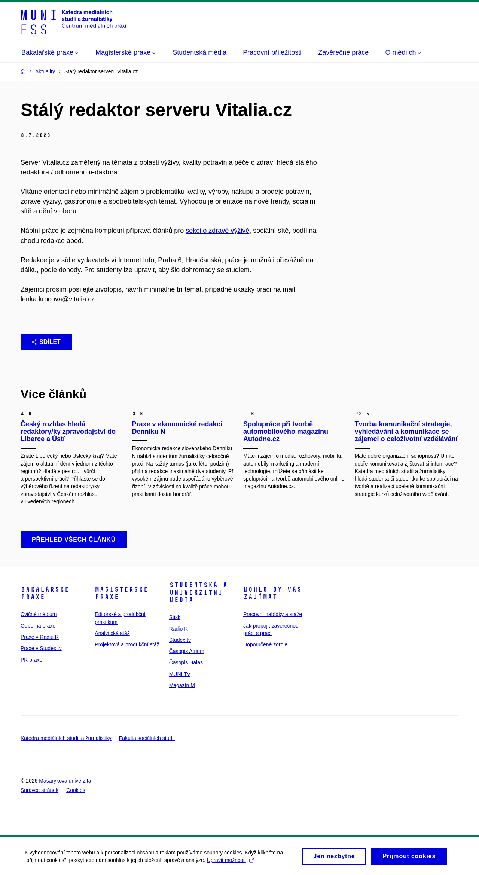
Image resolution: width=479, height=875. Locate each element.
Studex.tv (180, 640)
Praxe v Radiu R (40, 637)
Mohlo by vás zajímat (272, 593)
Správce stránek (39, 790)
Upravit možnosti (231, 863)
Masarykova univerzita (65, 781)
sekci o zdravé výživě (217, 230)
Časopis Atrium (186, 651)
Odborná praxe (38, 626)
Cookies (75, 790)
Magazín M (182, 685)
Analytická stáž (112, 633)
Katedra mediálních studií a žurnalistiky (66, 738)
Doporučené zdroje (265, 644)
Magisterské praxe (121, 593)
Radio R (178, 629)
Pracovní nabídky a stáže (272, 614)
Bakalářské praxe (45, 593)
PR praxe (31, 660)
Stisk (174, 617)
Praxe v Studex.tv (41, 648)
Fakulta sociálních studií (147, 738)
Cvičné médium (39, 614)
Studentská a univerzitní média (198, 592)
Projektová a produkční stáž (127, 644)
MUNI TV (179, 674)
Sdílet (46, 342)
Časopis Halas (186, 662)
